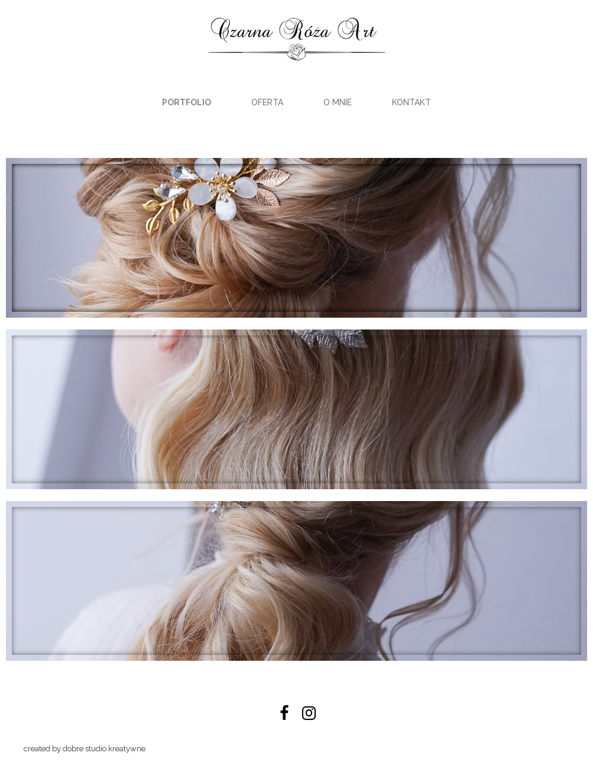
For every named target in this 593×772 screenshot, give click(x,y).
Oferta (267, 102)
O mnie (337, 102)
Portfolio (186, 102)
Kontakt (411, 102)
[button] (296, 238)
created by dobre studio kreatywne (84, 748)
